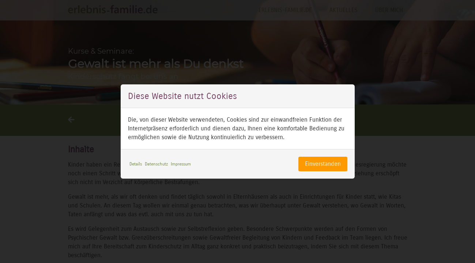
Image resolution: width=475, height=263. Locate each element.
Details (135, 164)
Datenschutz (156, 164)
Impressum (181, 164)
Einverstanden (323, 163)
